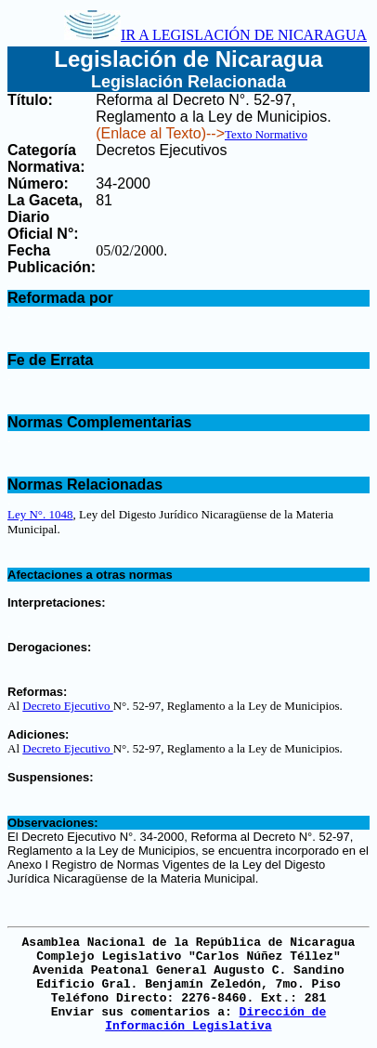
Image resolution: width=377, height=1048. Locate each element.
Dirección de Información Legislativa (215, 1019)
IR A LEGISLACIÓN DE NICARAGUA (215, 35)
